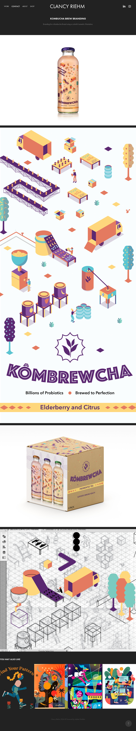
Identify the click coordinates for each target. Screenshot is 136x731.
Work (6, 6)
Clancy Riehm (67, 6)
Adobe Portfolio (80, 719)
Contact (16, 6)
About (24, 6)
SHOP (32, 6)
